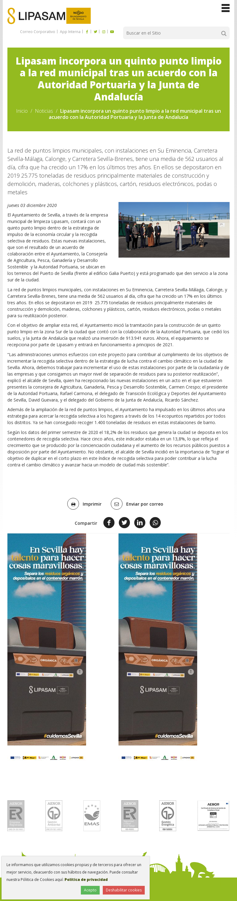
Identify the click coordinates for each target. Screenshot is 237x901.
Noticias (44, 110)
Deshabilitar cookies (124, 890)
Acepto (90, 890)
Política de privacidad (86, 879)
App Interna (70, 31)
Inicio (22, 110)
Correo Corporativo (37, 31)
